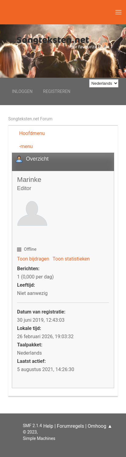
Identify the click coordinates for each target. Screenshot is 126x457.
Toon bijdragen (33, 259)
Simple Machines (39, 438)
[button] (118, 12)
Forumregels (70, 426)
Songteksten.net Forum (30, 118)
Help (48, 426)
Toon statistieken (71, 259)
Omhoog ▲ (100, 426)
